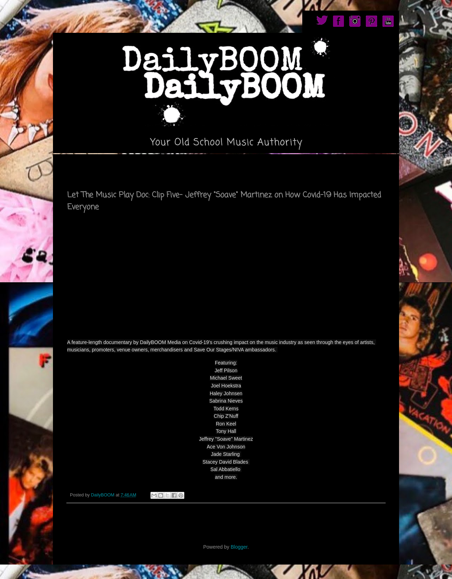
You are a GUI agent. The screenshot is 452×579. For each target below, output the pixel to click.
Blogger (239, 547)
